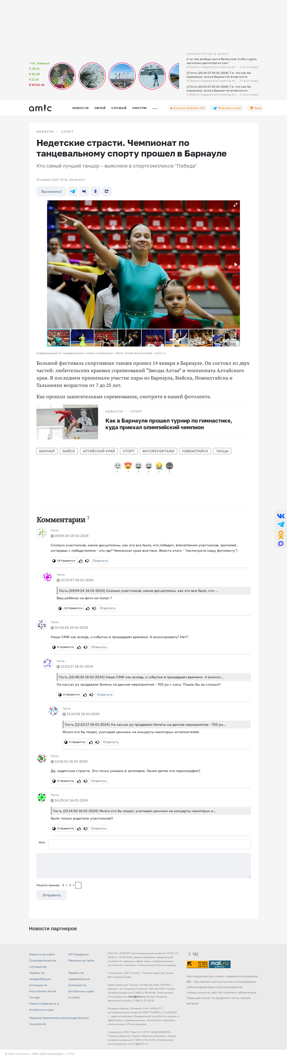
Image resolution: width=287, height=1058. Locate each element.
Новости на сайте (42, 954)
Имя (42, 842)
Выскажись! (51, 191)
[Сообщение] (143, 865)
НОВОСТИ (45, 131)
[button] (235, 205)
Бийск (69, 451)
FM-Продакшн (78, 954)
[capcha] (78, 885)
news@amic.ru (137, 996)
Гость (55, 530)
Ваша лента (260, 108)
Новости (80, 108)
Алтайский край (99, 451)
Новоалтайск (195, 451)
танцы (222, 451)
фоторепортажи (158, 451)
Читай (100, 108)
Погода (34, 997)
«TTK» (70, 1054)
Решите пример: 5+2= (55, 885)
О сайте (74, 997)
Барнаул (47, 451)
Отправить (52, 895)
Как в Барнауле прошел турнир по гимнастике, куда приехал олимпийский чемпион (168, 423)
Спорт (67, 131)
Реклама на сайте (81, 960)
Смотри (139, 108)
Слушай (119, 108)
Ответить (100, 560)
